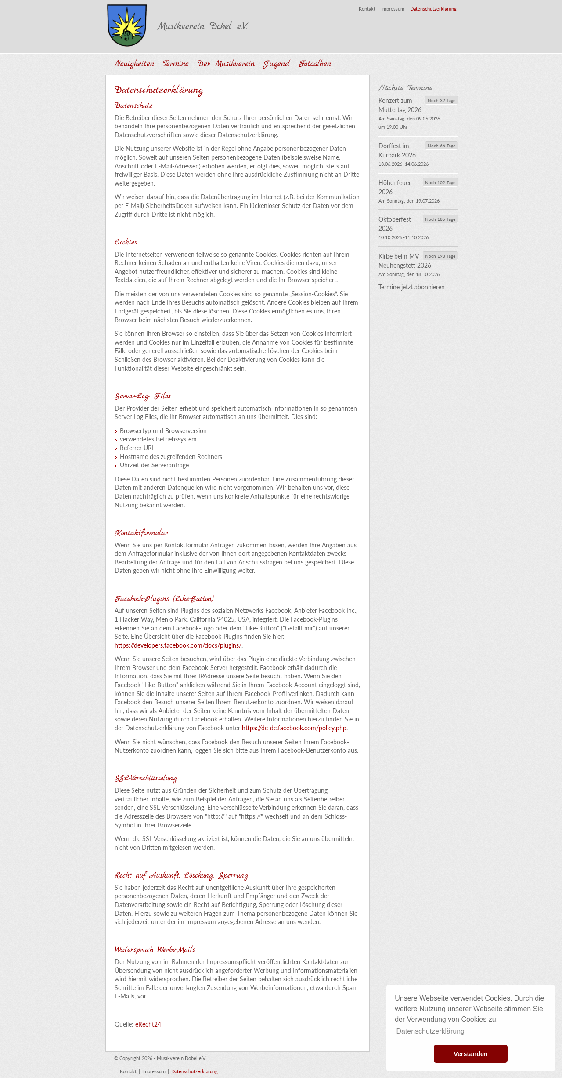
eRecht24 (148, 1024)
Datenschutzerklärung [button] (430, 1031)
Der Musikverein (226, 63)
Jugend (276, 63)
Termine (176, 63)
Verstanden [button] (471, 1053)
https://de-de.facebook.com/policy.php (294, 728)
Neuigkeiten (134, 63)
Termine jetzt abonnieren (411, 287)
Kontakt (367, 8)
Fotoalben (315, 63)
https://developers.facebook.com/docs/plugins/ (178, 645)
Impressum (392, 8)
